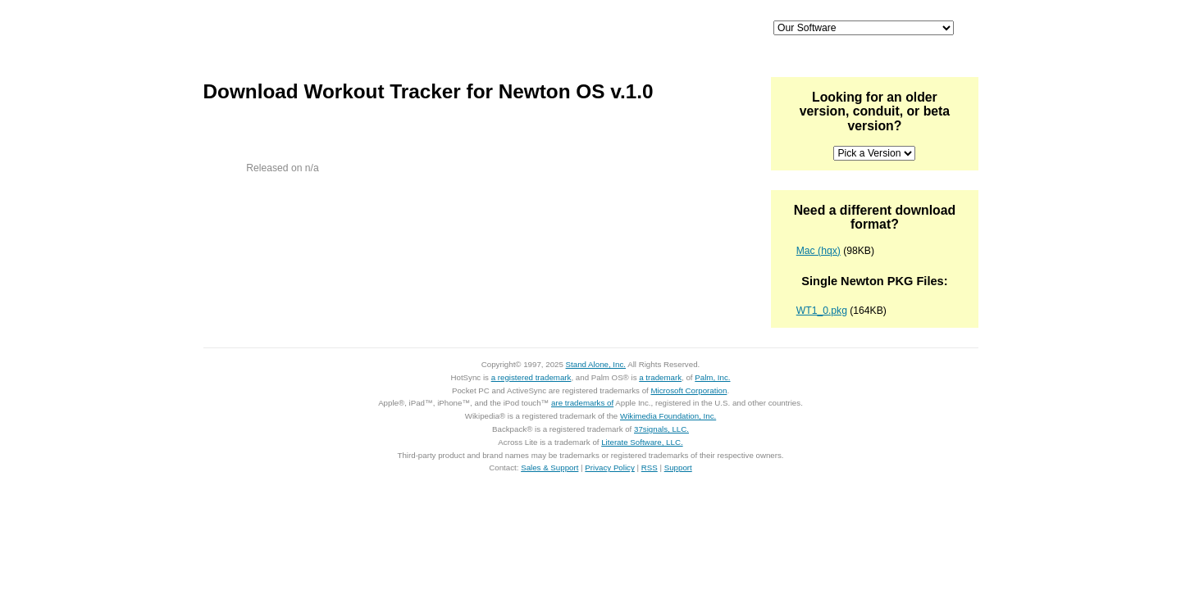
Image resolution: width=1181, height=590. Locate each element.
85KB (333, 152)
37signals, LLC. (661, 428)
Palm (623, 29)
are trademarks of (582, 402)
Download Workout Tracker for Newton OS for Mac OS (283, 140)
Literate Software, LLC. (641, 442)
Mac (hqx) (818, 250)
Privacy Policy (610, 467)
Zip (246, 152)
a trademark (660, 377)
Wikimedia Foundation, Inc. (668, 415)
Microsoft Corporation (688, 390)
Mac (539, 29)
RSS (649, 467)
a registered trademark (531, 377)
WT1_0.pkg (821, 310)
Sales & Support (549, 467)
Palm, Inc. (712, 377)
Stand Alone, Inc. (596, 364)
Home (317, 29)
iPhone (456, 29)
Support (707, 29)
